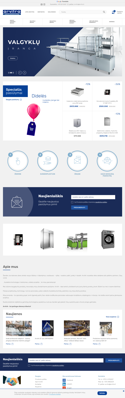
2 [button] (11, 73)
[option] (62, 51)
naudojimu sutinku (101, 202)
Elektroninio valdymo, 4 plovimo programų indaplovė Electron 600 (107, 132)
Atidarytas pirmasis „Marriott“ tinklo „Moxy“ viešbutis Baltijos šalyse (75, 340)
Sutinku (102, 393)
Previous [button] (20, 73)
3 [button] (13, 73)
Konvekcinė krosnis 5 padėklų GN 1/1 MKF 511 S (107, 102)
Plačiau (8, 344)
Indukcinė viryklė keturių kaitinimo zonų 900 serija (77, 102)
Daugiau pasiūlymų (12, 99)
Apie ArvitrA (29, 12)
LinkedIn (69, 384)
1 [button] (9, 73)
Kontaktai (41, 12)
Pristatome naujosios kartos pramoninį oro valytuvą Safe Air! (105, 340)
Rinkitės (12, 58)
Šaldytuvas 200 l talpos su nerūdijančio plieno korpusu (77, 132)
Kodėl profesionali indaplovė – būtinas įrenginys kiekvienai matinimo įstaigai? (18, 340)
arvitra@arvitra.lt (79, 4)
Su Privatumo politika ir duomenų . (89, 202)
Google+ (69, 388)
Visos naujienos (111, 317)
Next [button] (25, 73)
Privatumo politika (41, 379)
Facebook (70, 380)
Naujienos (52, 12)
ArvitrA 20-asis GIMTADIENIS (44, 338)
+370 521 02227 (62, 4)
